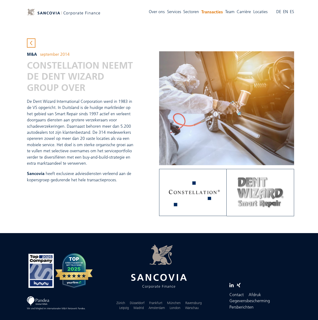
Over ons (157, 12)
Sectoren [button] (191, 12)
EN (285, 12)
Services (174, 12)
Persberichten (241, 307)
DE (278, 12)
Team (230, 12)
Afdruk (255, 295)
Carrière (244, 12)
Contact (236, 295)
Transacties (212, 11)
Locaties (260, 12)
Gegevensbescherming (249, 301)
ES (292, 12)
